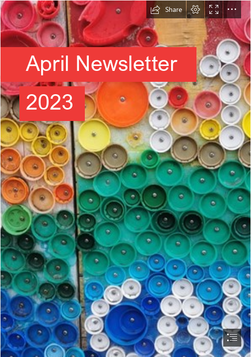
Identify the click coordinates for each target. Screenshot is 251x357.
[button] (166, 9)
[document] (125, 178)
